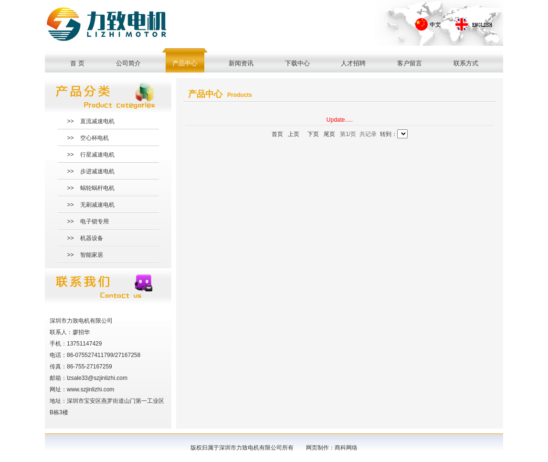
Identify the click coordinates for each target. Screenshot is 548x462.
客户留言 (409, 63)
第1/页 (348, 134)
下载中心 (297, 63)
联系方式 (465, 63)
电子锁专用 (94, 221)
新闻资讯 (241, 63)
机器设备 (91, 238)
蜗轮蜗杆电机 (97, 188)
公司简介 (128, 63)
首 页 (77, 63)
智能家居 (91, 255)
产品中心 (184, 63)
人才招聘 (353, 63)
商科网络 (346, 447)
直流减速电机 (97, 121)
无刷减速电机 (97, 204)
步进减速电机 (97, 171)
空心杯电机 (94, 138)
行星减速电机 (97, 154)
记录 (371, 134)
